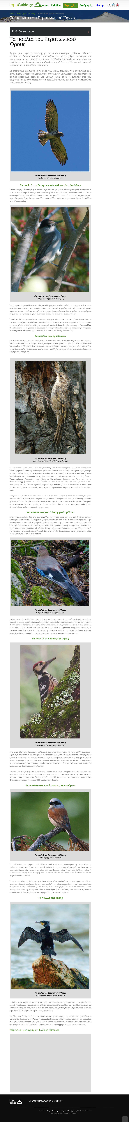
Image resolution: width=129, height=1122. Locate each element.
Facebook (109, 5)
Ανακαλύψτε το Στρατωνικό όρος (22, 13)
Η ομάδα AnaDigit (44, 1111)
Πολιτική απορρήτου (59, 1111)
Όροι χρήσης (72, 1111)
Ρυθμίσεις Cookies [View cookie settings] (84, 1111)
